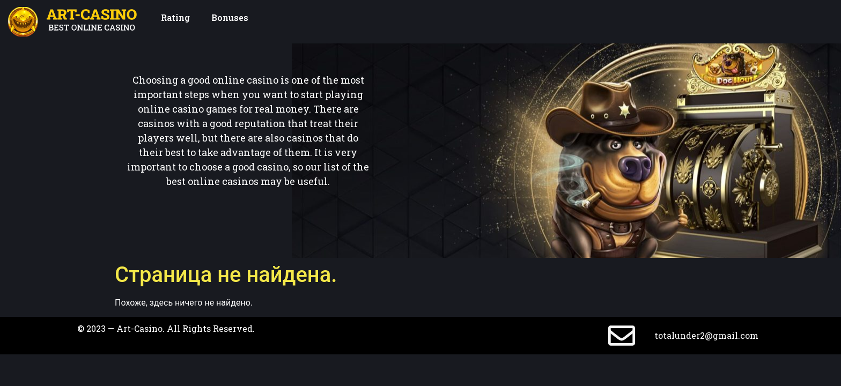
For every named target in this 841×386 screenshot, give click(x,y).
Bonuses (229, 17)
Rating (175, 17)
